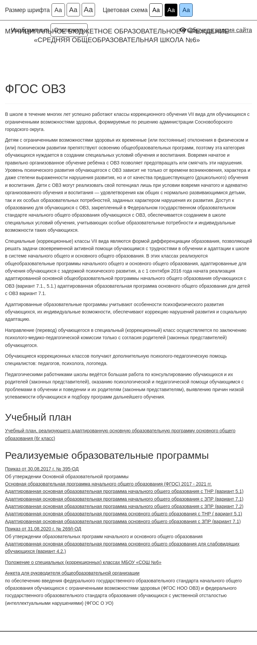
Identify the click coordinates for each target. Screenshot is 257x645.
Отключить (69, 30)
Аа (58, 10)
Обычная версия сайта (220, 30)
